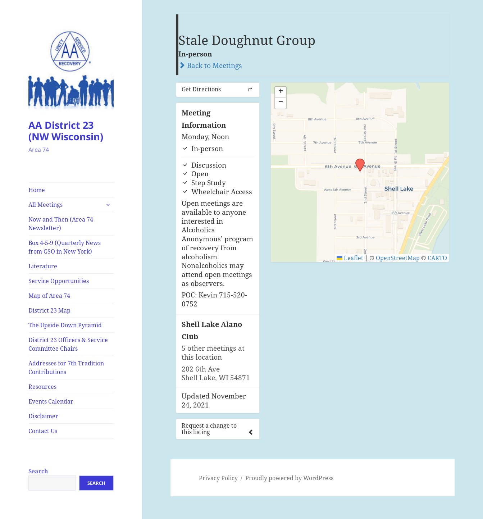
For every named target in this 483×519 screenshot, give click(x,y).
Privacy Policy (218, 478)
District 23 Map (49, 310)
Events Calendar (50, 401)
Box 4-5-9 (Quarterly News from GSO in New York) (64, 247)
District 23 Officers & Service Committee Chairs (68, 344)
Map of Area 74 (49, 296)
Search (38, 471)
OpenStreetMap (398, 258)
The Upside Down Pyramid (65, 325)
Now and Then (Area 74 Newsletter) (60, 223)
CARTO (437, 258)
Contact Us (42, 431)
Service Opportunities (58, 281)
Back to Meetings (210, 65)
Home (36, 190)
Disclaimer (43, 416)
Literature (42, 266)
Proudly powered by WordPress (289, 478)
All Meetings (45, 205)
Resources (42, 387)
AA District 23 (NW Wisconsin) (65, 130)
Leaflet (350, 258)
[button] (357, 161)
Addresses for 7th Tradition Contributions (66, 367)
